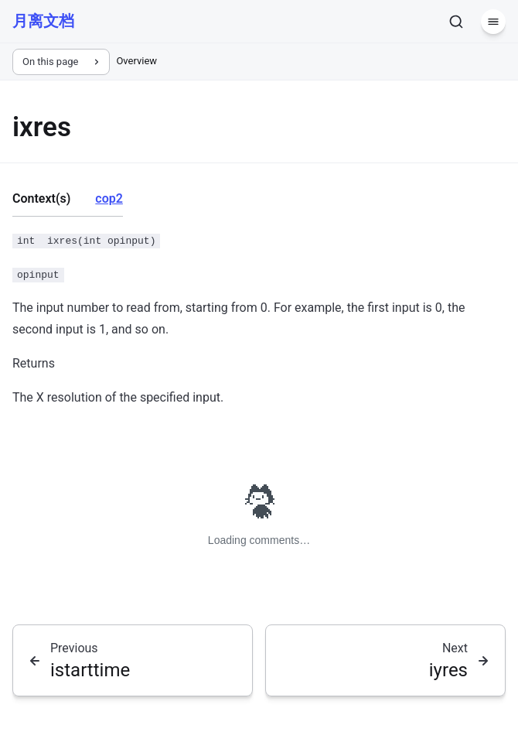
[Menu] (493, 21)
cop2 (109, 198)
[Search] (456, 21)
